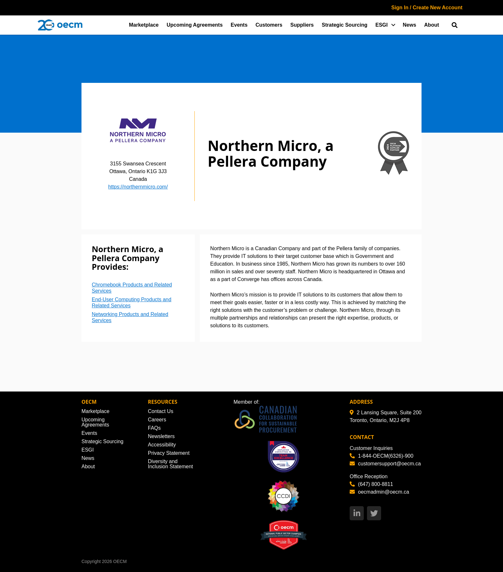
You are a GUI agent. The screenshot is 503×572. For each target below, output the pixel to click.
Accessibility (162, 444)
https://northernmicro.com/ (138, 186)
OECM (120, 561)
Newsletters (161, 436)
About (431, 25)
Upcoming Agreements (195, 25)
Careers (157, 419)
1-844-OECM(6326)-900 (381, 456)
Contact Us (160, 411)
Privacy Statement (169, 453)
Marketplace (144, 25)
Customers (269, 25)
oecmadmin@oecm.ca (379, 492)
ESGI (381, 25)
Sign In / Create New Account (427, 7)
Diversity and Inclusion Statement (170, 464)
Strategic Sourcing (344, 25)
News (409, 25)
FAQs (154, 428)
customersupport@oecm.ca (385, 463)
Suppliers (302, 25)
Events (239, 25)
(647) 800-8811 (371, 484)
